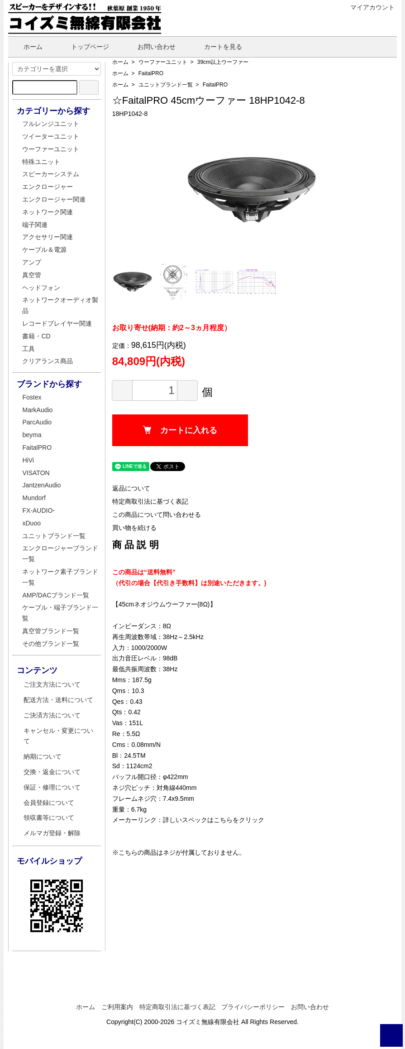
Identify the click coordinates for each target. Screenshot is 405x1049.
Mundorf (33, 497)
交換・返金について (52, 771)
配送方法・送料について (58, 699)
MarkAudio (37, 410)
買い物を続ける (134, 527)
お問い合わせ (150, 46)
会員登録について (49, 802)
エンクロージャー (47, 186)
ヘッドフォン (41, 287)
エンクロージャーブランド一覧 (60, 553)
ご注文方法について (52, 684)
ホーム (26, 46)
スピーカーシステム (50, 174)
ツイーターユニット (50, 136)
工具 (28, 348)
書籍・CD (36, 336)
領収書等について (49, 817)
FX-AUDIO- (38, 510)
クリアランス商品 (47, 361)
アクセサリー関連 (47, 237)
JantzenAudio (41, 485)
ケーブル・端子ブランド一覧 (60, 613)
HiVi (27, 460)
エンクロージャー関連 (54, 199)
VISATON (35, 472)
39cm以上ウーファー (222, 62)
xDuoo (31, 523)
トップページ (83, 46)
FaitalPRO (150, 73)
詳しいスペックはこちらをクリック (213, 819)
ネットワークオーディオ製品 (60, 305)
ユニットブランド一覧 (165, 85)
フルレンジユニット (50, 123)
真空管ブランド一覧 (50, 631)
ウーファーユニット (162, 62)
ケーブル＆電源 (44, 249)
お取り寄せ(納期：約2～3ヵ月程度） (171, 328)
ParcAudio (37, 422)
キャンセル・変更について (58, 736)
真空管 (31, 275)
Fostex (31, 397)
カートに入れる (180, 430)
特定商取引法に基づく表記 (150, 501)
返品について (131, 488)
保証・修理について (52, 787)
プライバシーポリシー (253, 1007)
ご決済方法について (52, 715)
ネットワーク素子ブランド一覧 (60, 577)
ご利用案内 (117, 1007)
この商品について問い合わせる (156, 514)
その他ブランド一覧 (50, 643)
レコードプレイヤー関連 (57, 323)
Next (306, 190)
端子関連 (35, 224)
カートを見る (216, 46)
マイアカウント (368, 7)
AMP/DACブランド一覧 (55, 595)
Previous (197, 190)
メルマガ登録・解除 (52, 833)
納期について (43, 756)
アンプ (31, 262)
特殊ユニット (41, 161)
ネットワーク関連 (47, 212)
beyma (31, 434)
